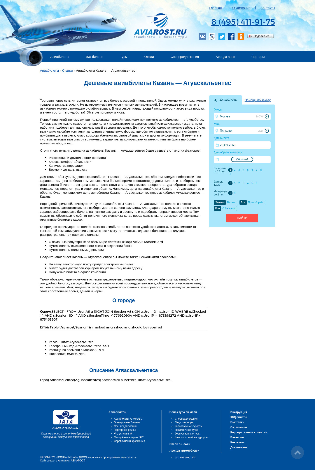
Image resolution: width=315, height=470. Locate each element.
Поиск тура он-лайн (183, 412)
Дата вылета (221, 138)
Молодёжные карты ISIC (129, 437)
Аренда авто (225, 57)
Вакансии (237, 437)
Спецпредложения (185, 57)
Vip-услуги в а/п (123, 433)
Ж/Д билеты (238, 417)
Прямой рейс (256, 202)
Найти (242, 218)
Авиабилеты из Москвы (128, 418)
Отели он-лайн (179, 444)
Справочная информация (129, 440)
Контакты (268, 8)
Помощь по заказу (258, 100)
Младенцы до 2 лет (220, 193)
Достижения (238, 447)
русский (179, 457)
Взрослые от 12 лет (220, 170)
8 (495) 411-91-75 (243, 21)
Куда (216, 123)
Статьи (67, 70)
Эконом (219, 202)
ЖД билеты (94, 57)
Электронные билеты (127, 422)
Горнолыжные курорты (188, 425)
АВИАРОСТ (78, 460)
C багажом (228, 208)
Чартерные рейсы (125, 429)
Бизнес (231, 202)
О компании (241, 8)
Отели (149, 57)
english (190, 457)
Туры (124, 57)
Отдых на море (184, 422)
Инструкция (238, 412)
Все (243, 202)
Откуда (218, 109)
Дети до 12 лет (218, 183)
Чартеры (258, 57)
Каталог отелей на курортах (191, 437)
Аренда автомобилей (184, 450)
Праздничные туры (186, 429)
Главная (215, 8)
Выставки (237, 422)
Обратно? (242, 159)
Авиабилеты (59, 57)
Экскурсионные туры (187, 433)
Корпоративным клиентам (249, 432)
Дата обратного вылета (228, 152)
